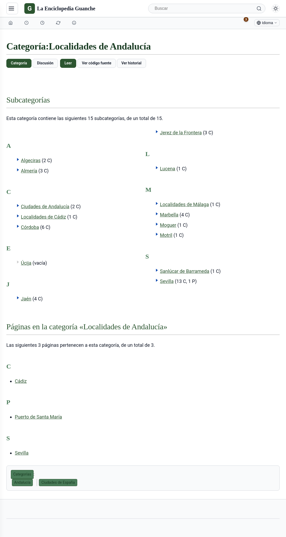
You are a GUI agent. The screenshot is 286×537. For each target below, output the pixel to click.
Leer (68, 63)
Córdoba (30, 227)
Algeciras (30, 160)
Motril (166, 235)
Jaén (26, 298)
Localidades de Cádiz (43, 217)
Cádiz (21, 381)
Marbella (169, 215)
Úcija (26, 263)
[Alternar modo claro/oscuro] (276, 8)
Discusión (45, 63)
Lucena (167, 168)
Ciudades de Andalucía (45, 206)
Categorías (22, 474)
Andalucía (22, 482)
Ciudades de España (58, 482)
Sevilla (167, 281)
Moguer (168, 225)
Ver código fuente (96, 63)
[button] (18, 159)
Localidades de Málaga (184, 204)
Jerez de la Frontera (181, 132)
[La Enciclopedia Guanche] (59, 8)
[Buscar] (207, 8)
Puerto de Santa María (38, 417)
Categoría (19, 63)
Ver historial (131, 63)
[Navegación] (12, 8)
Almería (29, 171)
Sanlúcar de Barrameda (184, 271)
